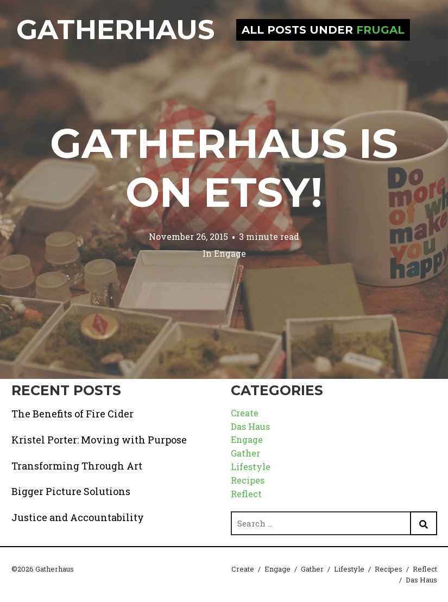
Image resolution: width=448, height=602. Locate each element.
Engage (230, 253)
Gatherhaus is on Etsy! (224, 168)
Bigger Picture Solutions (70, 491)
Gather (245, 453)
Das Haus (250, 426)
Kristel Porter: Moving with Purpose (99, 439)
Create (244, 413)
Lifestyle (250, 466)
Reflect (246, 493)
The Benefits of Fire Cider (72, 413)
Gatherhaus (115, 29)
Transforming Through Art (76, 465)
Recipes (247, 480)
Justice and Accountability (77, 517)
